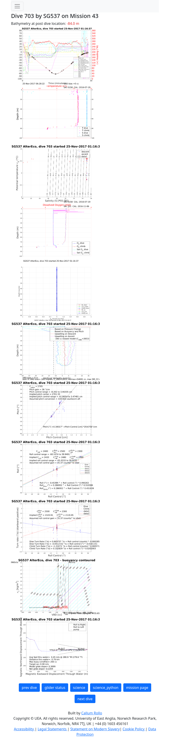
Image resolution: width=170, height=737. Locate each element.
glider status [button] (54, 687)
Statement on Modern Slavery (95, 729)
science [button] (79, 687)
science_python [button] (105, 687)
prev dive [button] (29, 687)
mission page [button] (137, 687)
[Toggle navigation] (17, 6)
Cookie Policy (134, 729)
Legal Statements (52, 729)
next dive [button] (85, 698)
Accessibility (24, 729)
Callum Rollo (91, 713)
